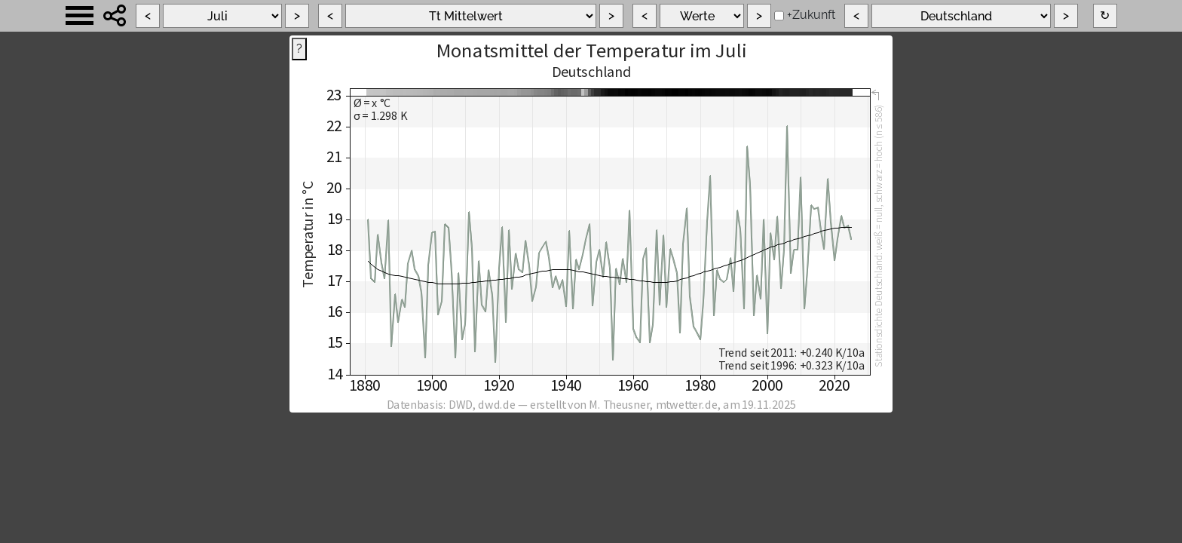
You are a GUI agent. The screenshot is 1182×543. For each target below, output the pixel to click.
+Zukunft (811, 15)
